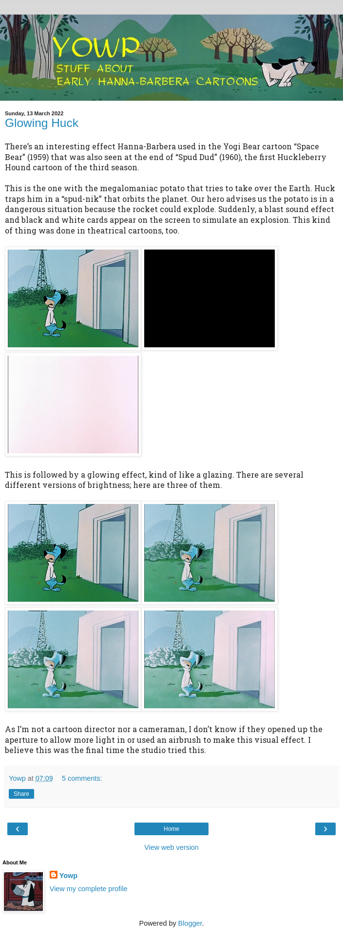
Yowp (68, 875)
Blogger (190, 923)
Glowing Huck (41, 122)
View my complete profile (89, 889)
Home (171, 828)
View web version (171, 847)
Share (21, 793)
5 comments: (82, 778)
